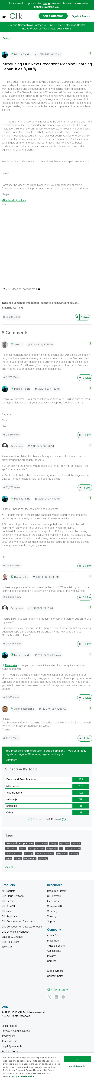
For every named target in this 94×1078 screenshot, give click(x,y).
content (76, 843)
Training (51, 916)
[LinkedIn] (56, 997)
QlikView (6, 911)
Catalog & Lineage (12, 936)
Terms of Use (9, 1041)
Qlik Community (57, 989)
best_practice (73, 848)
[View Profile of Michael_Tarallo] (22, 54)
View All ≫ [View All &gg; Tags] (10, 867)
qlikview (64, 843)
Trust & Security (56, 945)
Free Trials (53, 901)
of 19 (50, 819)
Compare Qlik (54, 906)
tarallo (18, 858)
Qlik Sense (12, 786)
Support (51, 921)
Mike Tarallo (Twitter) (14, 200)
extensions (30, 858)
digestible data (13, 853)
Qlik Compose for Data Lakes (19, 921)
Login (46, 3)
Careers (51, 961)
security (43, 858)
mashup (29, 853)
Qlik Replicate (9, 916)
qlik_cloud (11, 848)
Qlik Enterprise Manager (15, 931)
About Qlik (53, 935)
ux (61, 848)
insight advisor (69, 302)
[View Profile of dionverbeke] (21, 577)
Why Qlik (7, 947)
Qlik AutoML (9, 906)
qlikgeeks (61, 853)
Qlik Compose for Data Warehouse (22, 926)
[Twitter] (49, 997)
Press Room (54, 940)
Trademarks (8, 1036)
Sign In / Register (81, 16)
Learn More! (64, 28)
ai (10, 302)
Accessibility (54, 950)
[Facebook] (63, 997)
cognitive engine (50, 302)
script (9, 858)
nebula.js (11, 799)
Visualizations (14, 792)
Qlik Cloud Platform (13, 896)
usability (74, 853)
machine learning (12, 307)
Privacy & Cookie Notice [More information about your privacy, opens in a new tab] (21, 1076)
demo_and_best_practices (19, 843)
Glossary (52, 911)
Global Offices (55, 970)
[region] (47, 1065)
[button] (90, 53)
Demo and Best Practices (21, 779)
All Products (8, 890)
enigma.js (11, 805)
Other (9, 812)
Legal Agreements (12, 1046)
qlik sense (41, 843)
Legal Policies (9, 1025)
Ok (77, 1059)
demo (22, 848)
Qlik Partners (54, 896)
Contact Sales (55, 975)
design (53, 843)
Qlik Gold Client (10, 941)
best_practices (36, 848)
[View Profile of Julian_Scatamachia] (24, 708)
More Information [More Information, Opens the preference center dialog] (77, 1066)
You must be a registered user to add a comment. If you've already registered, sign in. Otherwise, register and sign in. (46, 752)
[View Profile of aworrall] (18, 344)
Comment (11, 759)
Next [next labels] (58, 819)
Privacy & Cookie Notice (16, 1030)
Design (7, 38)
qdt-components (44, 853)
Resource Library (57, 890)
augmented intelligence (25, 302)
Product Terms (10, 1051)
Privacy (51, 955)
